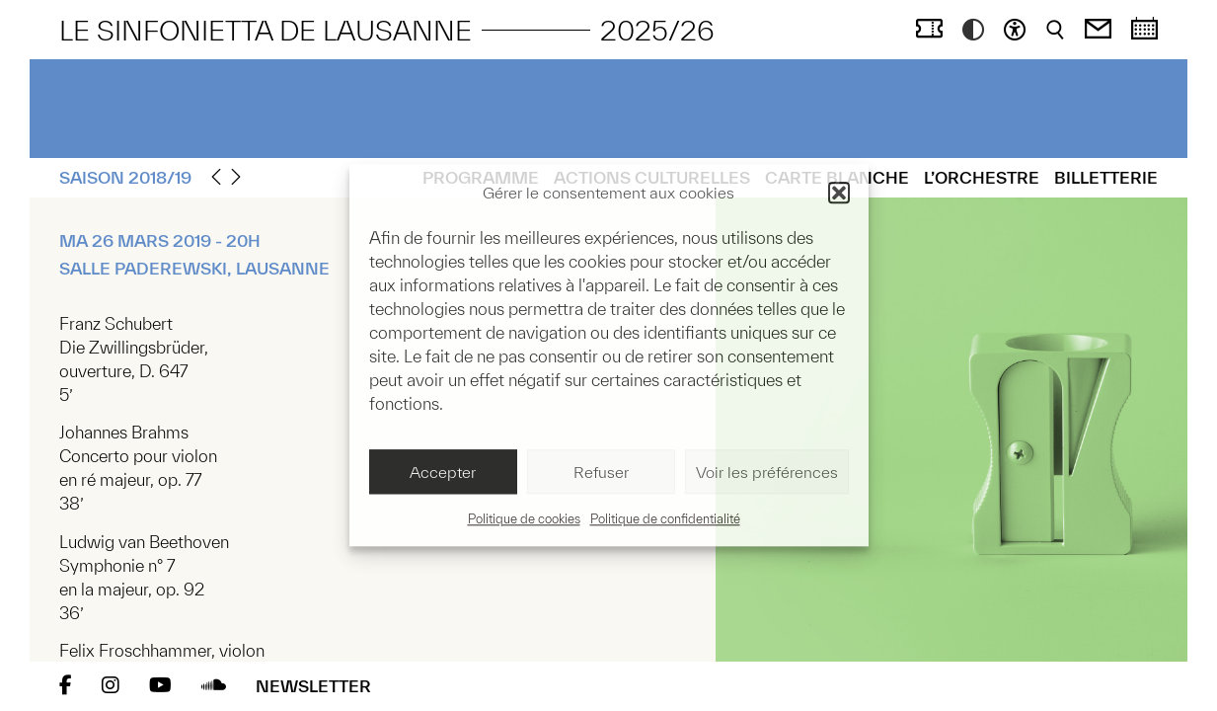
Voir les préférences (767, 472)
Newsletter (313, 685)
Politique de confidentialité (665, 520)
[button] (839, 192)
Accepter (443, 472)
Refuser (601, 472)
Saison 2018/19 (125, 177)
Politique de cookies (524, 520)
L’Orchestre (981, 177)
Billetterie (1106, 177)
